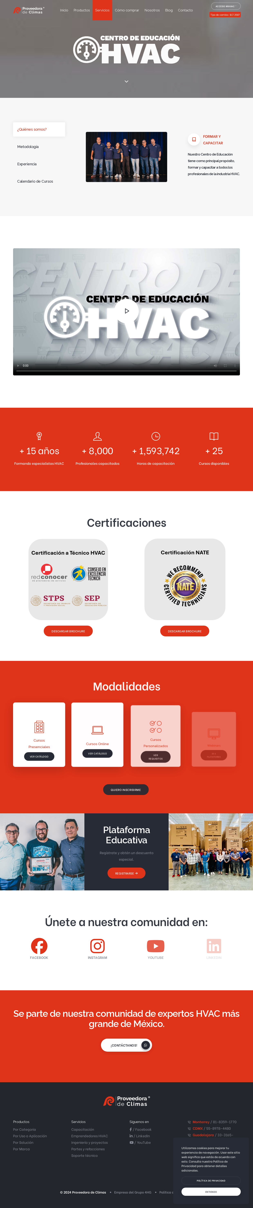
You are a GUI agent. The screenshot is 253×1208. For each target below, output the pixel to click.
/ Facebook (141, 1129)
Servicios (102, 10)
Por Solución (23, 1142)
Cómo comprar (127, 10)
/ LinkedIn (140, 1135)
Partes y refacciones (88, 1148)
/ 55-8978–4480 (212, 1128)
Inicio (64, 10)
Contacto (185, 10)
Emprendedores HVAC (89, 1135)
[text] (211, 1192)
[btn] (211, 1181)
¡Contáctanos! (126, 1045)
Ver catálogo (39, 757)
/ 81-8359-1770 (214, 1121)
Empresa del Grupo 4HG (132, 1192)
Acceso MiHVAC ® (226, 6)
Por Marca (21, 1148)
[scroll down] (126, 81)
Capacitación (82, 1129)
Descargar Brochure (68, 631)
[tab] (39, 129)
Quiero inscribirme (120, 789)
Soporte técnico (84, 1155)
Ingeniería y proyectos (89, 1142)
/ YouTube (140, 1142)
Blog (169, 10)
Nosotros (152, 10)
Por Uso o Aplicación (30, 1135)
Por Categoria (24, 1129)
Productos (82, 10)
